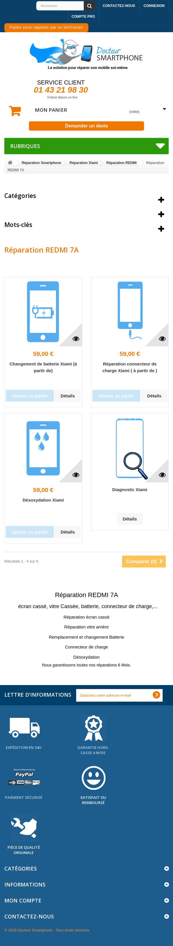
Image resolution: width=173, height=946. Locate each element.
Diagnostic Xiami (129, 489)
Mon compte (22, 900)
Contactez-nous (119, 6)
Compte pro (83, 17)
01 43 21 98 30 (61, 89)
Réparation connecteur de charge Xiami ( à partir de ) (130, 367)
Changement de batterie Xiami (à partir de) (43, 367)
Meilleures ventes (30, 210)
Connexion (154, 6)
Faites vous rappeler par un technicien (46, 27)
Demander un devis (86, 125)
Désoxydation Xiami (43, 500)
